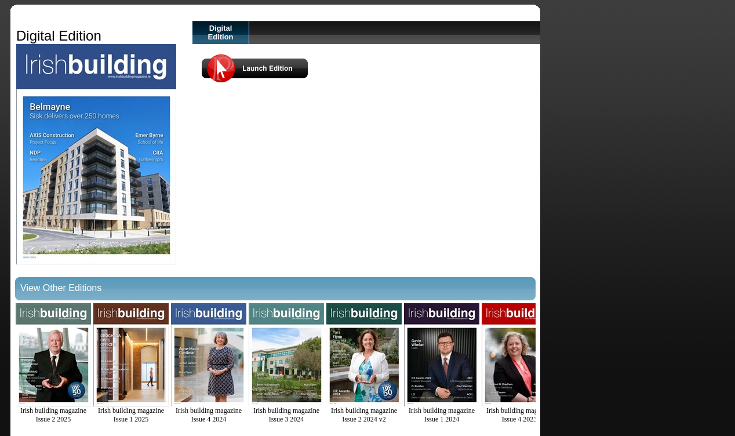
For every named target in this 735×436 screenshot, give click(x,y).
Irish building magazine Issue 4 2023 (519, 363)
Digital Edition (220, 32)
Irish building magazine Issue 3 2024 (286, 363)
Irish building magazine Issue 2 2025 (53, 363)
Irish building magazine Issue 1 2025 (131, 363)
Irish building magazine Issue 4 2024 (208, 363)
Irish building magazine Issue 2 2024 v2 (364, 363)
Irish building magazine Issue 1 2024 (441, 363)
